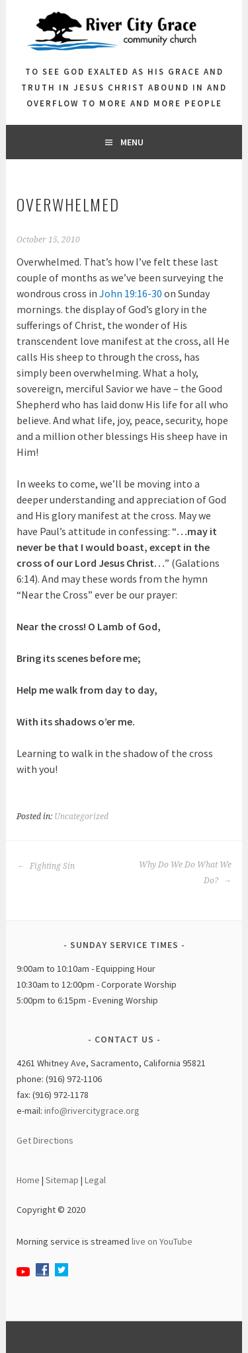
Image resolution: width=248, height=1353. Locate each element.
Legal (95, 1180)
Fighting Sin (46, 866)
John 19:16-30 (130, 293)
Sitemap (62, 1180)
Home (28, 1180)
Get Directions (45, 1140)
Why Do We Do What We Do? (185, 872)
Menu (132, 142)
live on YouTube (162, 1241)
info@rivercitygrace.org (92, 1110)
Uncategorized (81, 816)
